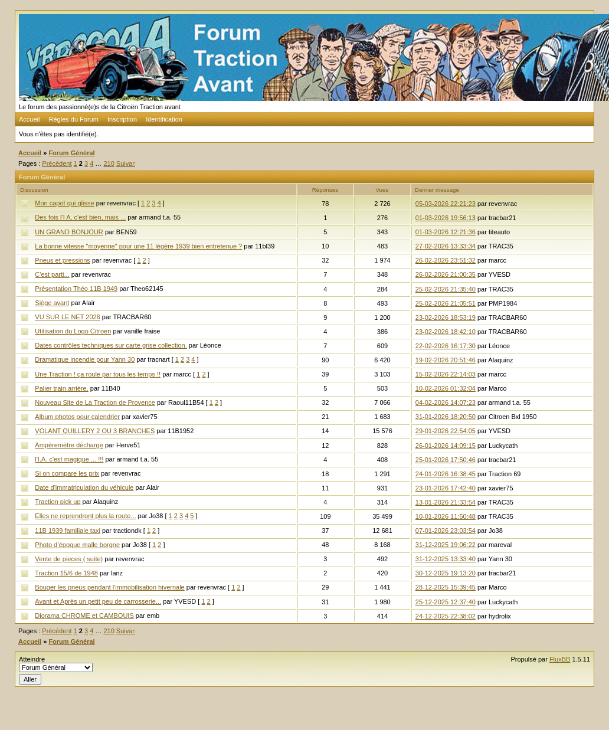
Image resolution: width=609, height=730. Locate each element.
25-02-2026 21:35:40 (445, 289)
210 (108, 163)
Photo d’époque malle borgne (77, 544)
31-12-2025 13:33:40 (445, 558)
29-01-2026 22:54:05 (445, 430)
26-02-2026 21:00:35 (445, 274)
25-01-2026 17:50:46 (445, 459)
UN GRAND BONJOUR (69, 231)
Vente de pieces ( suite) (69, 558)
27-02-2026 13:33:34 (445, 246)
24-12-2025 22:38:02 (445, 616)
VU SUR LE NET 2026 (67, 316)
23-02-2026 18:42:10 (445, 331)
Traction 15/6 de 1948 (66, 573)
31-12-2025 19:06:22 (445, 544)
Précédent (56, 163)
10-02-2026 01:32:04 (445, 388)
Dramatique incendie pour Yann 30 (85, 359)
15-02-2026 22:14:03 (445, 374)
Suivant (127, 163)
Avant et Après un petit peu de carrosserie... (98, 601)
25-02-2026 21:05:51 (445, 303)
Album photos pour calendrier (77, 416)
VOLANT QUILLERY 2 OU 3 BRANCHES (95, 430)
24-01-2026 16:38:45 (445, 473)
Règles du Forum (74, 119)
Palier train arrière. (61, 388)
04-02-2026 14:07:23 (445, 402)
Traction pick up (57, 501)
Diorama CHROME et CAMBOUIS (84, 615)
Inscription (122, 119)
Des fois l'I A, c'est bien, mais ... (80, 217)
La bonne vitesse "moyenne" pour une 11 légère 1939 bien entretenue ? (138, 246)
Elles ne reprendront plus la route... (85, 515)
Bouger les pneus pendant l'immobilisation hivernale (109, 587)
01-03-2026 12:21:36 (445, 231)
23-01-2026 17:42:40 (445, 488)
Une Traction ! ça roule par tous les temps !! (98, 374)
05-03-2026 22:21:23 (445, 203)
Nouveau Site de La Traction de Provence (95, 402)
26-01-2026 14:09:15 (445, 445)
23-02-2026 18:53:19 (445, 317)
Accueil (29, 119)
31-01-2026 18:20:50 (445, 416)
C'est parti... (52, 274)
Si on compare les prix (67, 473)
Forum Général (71, 152)
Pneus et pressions (62, 260)
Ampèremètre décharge (69, 445)
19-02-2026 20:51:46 (445, 360)
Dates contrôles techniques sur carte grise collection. (110, 345)
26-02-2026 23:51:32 (445, 260)
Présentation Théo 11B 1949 (76, 288)
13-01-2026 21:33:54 (445, 502)
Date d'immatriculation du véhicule (84, 487)
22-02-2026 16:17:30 (445, 345)
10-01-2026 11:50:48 (445, 516)
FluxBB (559, 659)
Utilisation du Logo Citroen (73, 331)
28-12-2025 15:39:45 (445, 587)
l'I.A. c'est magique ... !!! (69, 459)
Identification (164, 119)
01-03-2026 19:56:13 (445, 217)
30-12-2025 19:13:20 (445, 573)
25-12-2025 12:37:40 (445, 601)
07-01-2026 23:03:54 (445, 530)
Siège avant (52, 302)
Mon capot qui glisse (64, 203)
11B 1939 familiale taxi (67, 530)
